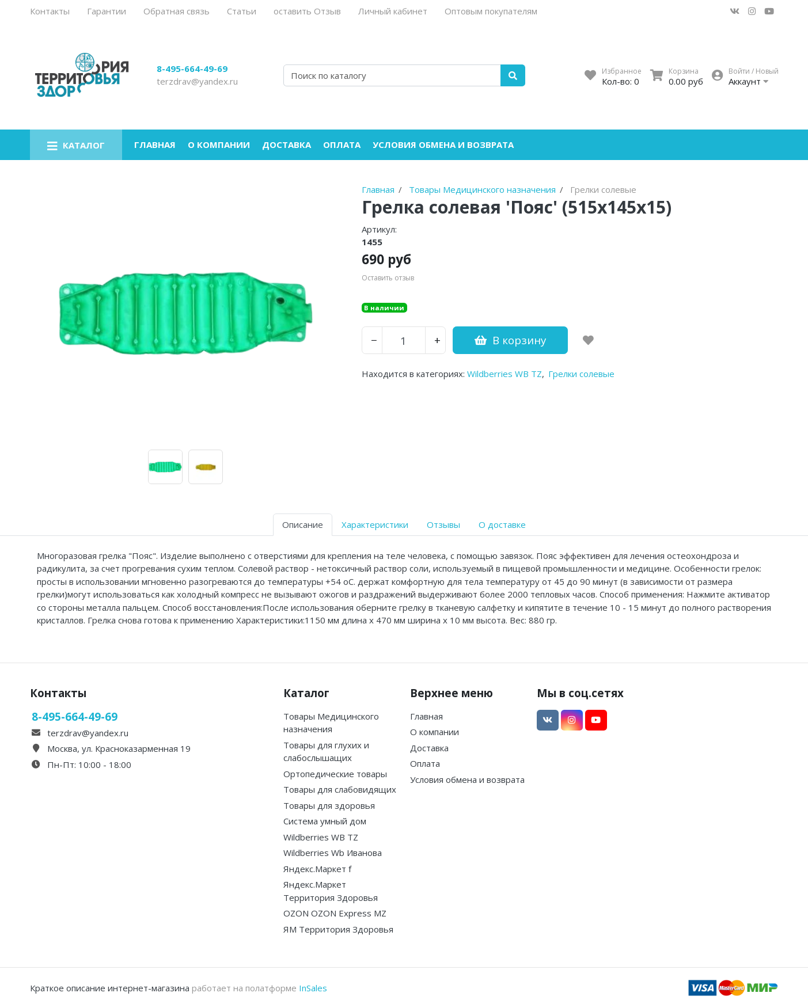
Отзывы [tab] (443, 524)
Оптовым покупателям (491, 11)
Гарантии (106, 11)
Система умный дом (324, 821)
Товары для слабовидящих (339, 789)
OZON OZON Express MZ (334, 913)
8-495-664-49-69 (192, 68)
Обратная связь (176, 11)
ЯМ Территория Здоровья (338, 929)
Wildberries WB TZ (504, 373)
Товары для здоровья (329, 805)
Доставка (286, 144)
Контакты (50, 11)
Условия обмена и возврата (443, 144)
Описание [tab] (302, 524)
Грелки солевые (581, 373)
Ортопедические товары (335, 773)
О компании (219, 144)
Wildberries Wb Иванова (332, 852)
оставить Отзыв (307, 11)
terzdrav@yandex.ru (197, 81)
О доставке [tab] (502, 524)
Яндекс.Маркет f (317, 868)
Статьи (241, 11)
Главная (155, 144)
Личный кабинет (392, 11)
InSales (313, 988)
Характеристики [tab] (375, 524)
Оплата (342, 144)
